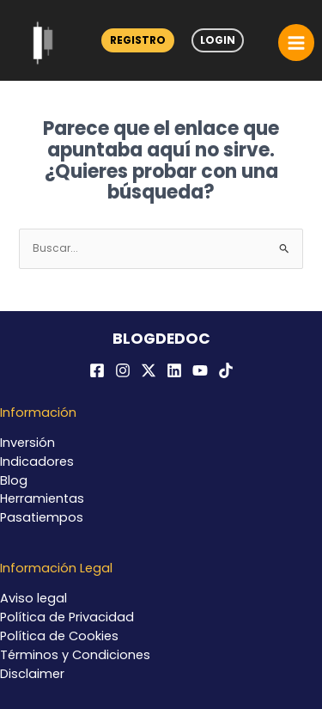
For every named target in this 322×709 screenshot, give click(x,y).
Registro (138, 40)
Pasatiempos (41, 517)
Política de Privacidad (67, 617)
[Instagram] (123, 370)
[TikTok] (226, 370)
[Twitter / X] (148, 370)
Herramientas (42, 498)
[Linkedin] (174, 370)
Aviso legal (33, 598)
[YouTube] (200, 370)
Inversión (27, 442)
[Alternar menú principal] (296, 42)
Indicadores (37, 461)
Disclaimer (32, 673)
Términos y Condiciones (75, 654)
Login (217, 40)
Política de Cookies (59, 636)
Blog (13, 480)
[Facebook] (97, 370)
